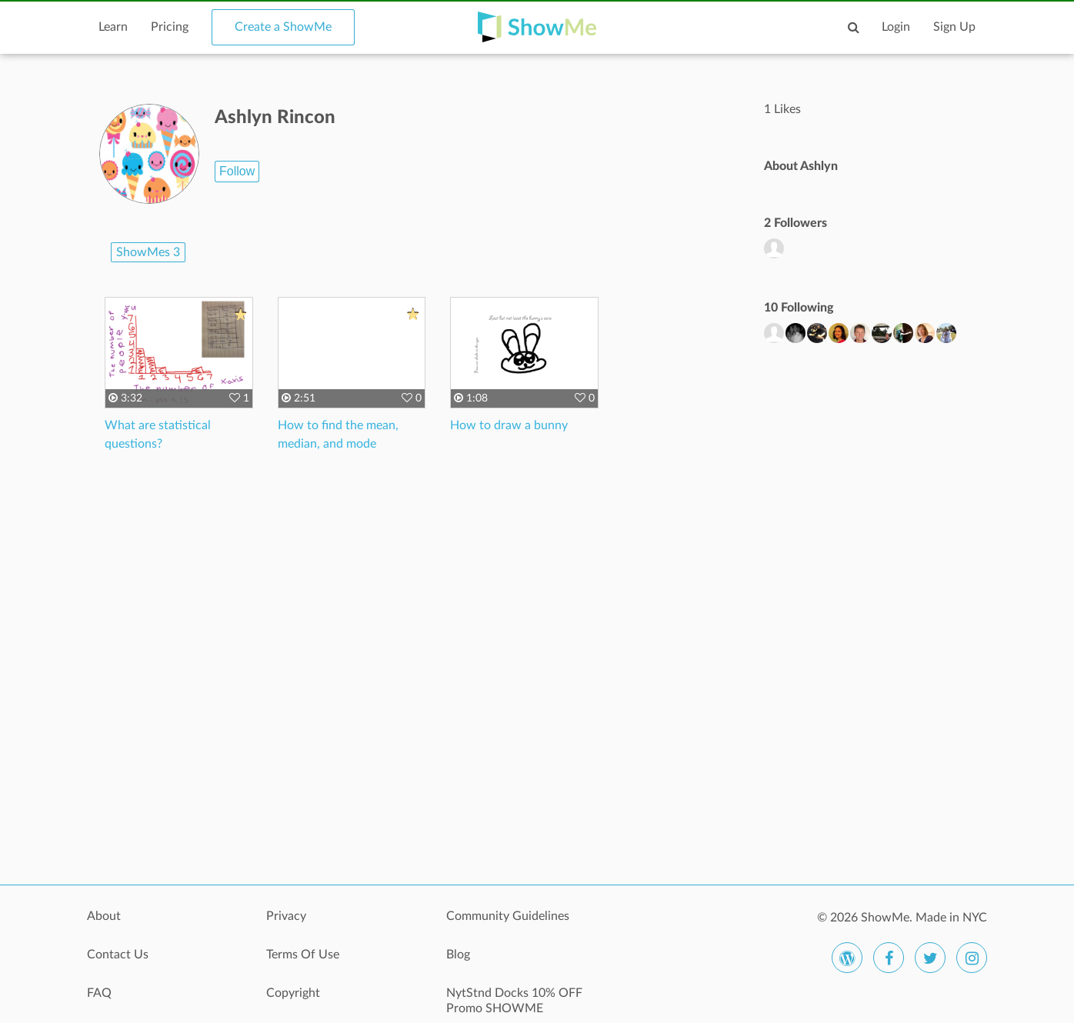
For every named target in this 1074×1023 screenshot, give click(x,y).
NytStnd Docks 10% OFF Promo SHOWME (514, 1001)
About (104, 916)
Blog (458, 954)
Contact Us (117, 954)
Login (896, 27)
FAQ (99, 993)
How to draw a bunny (509, 425)
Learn (113, 27)
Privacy (286, 916)
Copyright (293, 993)
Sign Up (954, 27)
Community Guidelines (507, 916)
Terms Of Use (302, 954)
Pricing (169, 27)
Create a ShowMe (283, 27)
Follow (237, 171)
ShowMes (148, 252)
